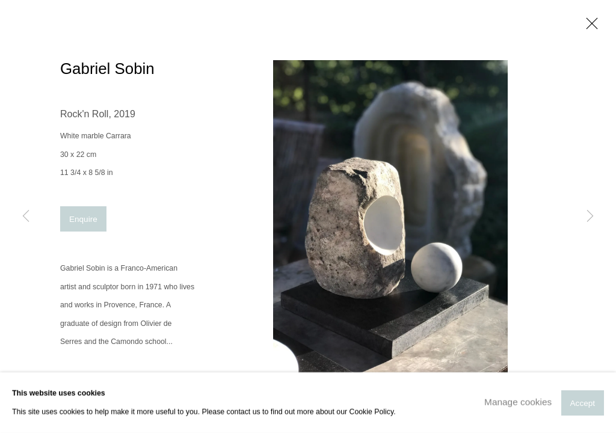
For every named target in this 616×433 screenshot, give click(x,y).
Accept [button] (582, 402)
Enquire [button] (83, 219)
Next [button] (590, 216)
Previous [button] (26, 216)
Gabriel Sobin (107, 68)
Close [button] (589, 27)
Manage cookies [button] (518, 402)
